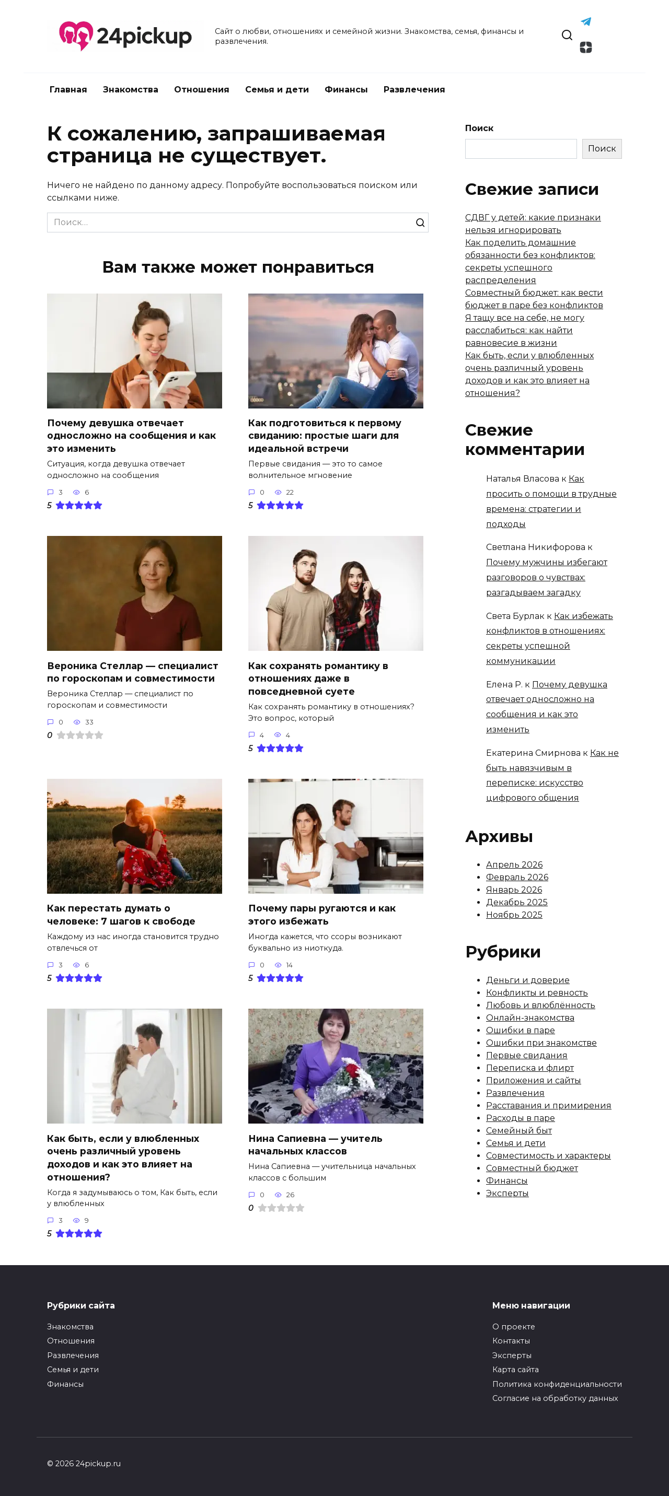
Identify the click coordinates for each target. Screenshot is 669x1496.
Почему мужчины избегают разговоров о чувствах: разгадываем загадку (546, 577)
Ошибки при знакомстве (541, 1043)
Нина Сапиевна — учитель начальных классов (315, 1145)
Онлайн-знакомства (530, 1018)
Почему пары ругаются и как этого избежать (322, 915)
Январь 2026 (514, 890)
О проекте (513, 1326)
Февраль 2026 (517, 877)
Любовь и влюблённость (540, 1005)
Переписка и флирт (530, 1068)
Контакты (511, 1341)
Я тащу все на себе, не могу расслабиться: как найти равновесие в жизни (524, 330)
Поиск (479, 128)
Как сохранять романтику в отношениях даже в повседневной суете (318, 678)
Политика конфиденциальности (557, 1384)
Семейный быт (519, 1131)
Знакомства (130, 90)
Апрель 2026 (514, 865)
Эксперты (507, 1193)
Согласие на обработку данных (555, 1398)
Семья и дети (277, 90)
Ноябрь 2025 (514, 915)
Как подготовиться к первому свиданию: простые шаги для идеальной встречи (324, 435)
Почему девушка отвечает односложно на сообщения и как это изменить (131, 435)
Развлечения (414, 90)
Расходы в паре (520, 1118)
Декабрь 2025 (517, 902)
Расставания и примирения (549, 1106)
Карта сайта (515, 1369)
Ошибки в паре (520, 1030)
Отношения (201, 90)
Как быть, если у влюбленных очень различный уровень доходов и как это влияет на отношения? (123, 1158)
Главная (68, 90)
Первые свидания (527, 1055)
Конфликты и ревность (537, 993)
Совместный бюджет (532, 1168)
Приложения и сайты (533, 1080)
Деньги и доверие (528, 980)
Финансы (346, 90)
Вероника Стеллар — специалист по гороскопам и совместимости (132, 672)
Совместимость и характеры (548, 1156)
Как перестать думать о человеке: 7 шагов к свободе (121, 915)
